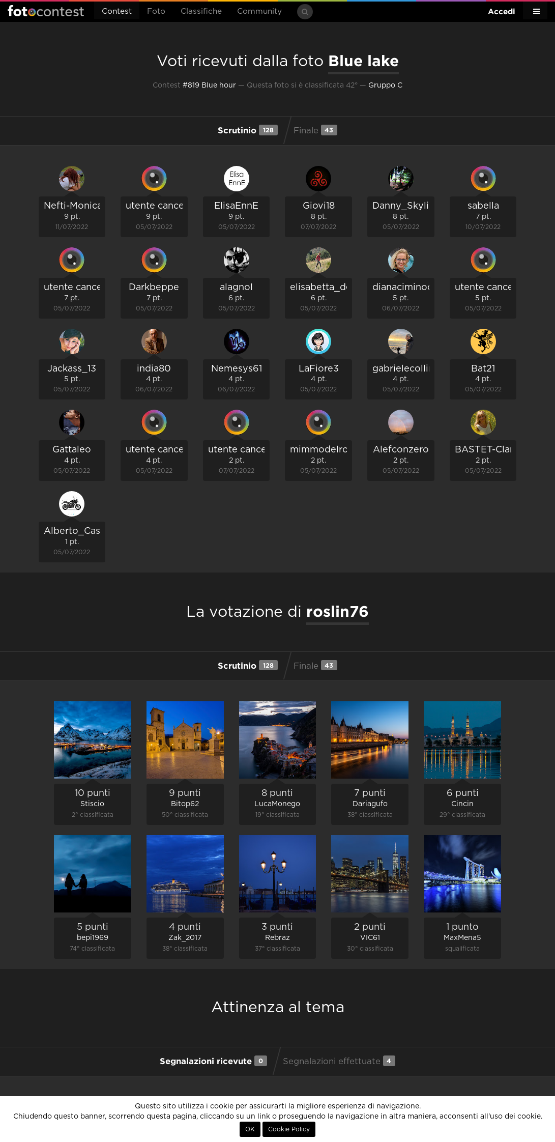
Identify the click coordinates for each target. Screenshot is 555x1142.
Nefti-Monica (73, 206)
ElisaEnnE (236, 206)
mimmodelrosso (327, 449)
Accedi (501, 11)
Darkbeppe (154, 287)
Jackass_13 (71, 369)
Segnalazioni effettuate (339, 1060)
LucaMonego (277, 804)
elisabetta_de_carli (333, 287)
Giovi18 (319, 206)
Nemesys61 (236, 369)
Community (259, 11)
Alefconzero (401, 449)
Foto (156, 11)
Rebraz (277, 937)
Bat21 (483, 369)
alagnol (236, 287)
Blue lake (363, 60)
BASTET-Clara (486, 449)
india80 (154, 369)
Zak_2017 (184, 937)
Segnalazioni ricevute (213, 1060)
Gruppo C (385, 85)
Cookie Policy (289, 1129)
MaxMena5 (462, 937)
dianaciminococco (413, 287)
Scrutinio (247, 130)
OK (250, 1129)
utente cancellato (165, 206)
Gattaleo (71, 449)
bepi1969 (92, 937)
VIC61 (370, 937)
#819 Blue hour (209, 85)
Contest (117, 11)
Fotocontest (46, 10)
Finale (315, 130)
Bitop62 (185, 804)
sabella (483, 206)
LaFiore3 (319, 369)
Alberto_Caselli (78, 531)
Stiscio (92, 804)
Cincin (462, 804)
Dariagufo (370, 804)
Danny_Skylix (403, 206)
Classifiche (201, 11)
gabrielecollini (404, 369)
